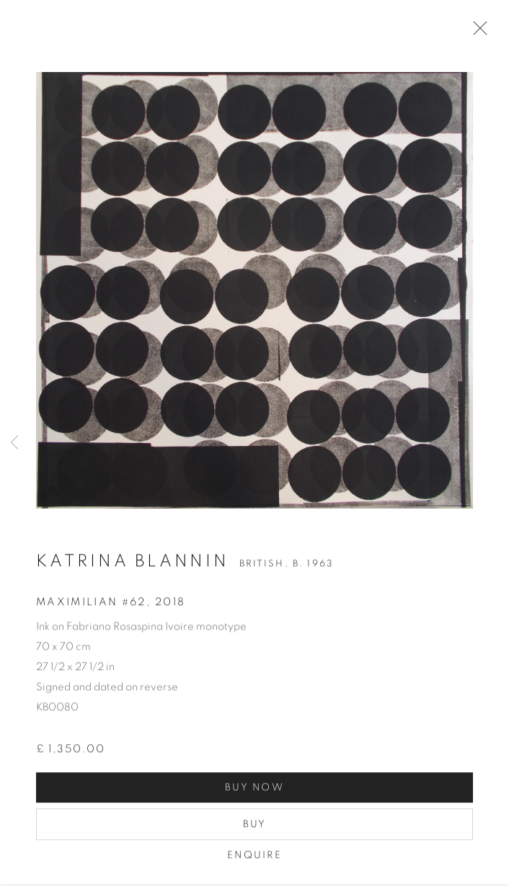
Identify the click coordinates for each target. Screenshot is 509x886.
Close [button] (476, 32)
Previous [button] (14, 443)
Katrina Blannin (132, 563)
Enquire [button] (254, 857)
